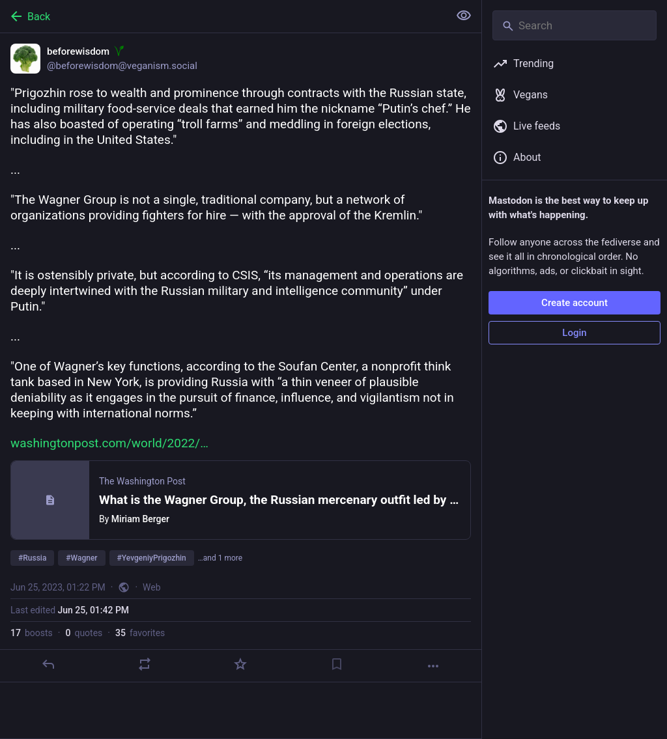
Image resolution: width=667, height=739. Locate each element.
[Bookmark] (337, 664)
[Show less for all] (463, 15)
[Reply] (48, 664)
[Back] (223, 16)
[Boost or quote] (144, 664)
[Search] (574, 25)
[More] (433, 666)
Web (152, 587)
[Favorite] (240, 664)
